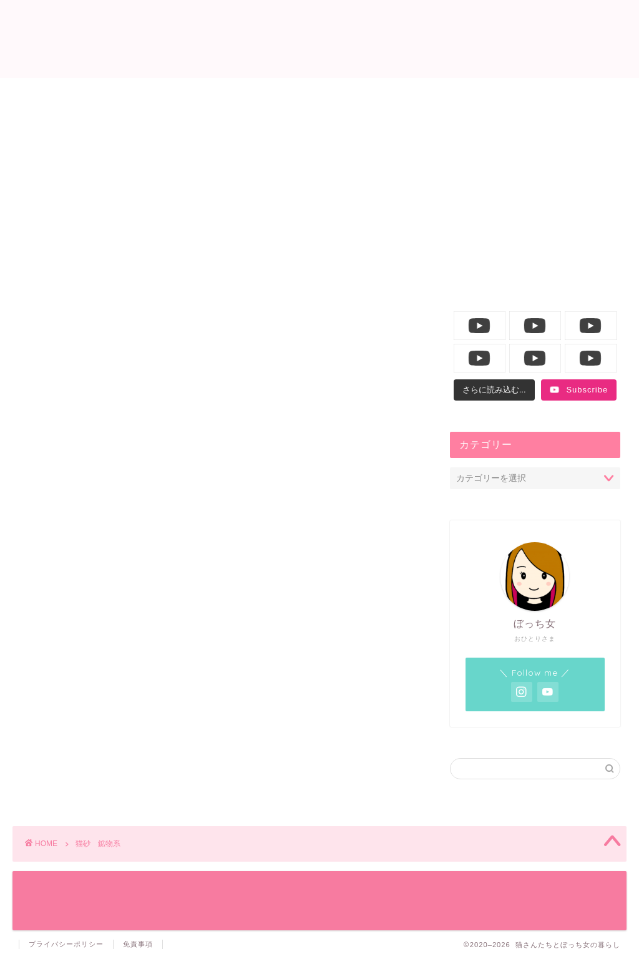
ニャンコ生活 (245, 94)
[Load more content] (494, 390)
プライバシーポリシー (66, 944)
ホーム (94, 94)
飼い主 (395, 94)
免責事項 (138, 944)
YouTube (545, 94)
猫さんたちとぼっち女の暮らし (319, 38)
